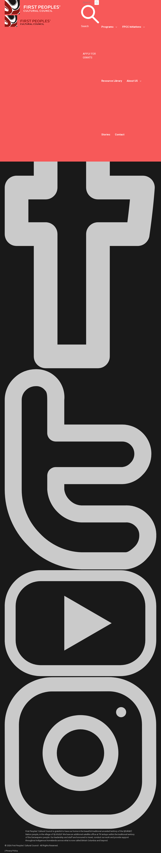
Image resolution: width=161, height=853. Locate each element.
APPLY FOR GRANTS (89, 55)
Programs (107, 26)
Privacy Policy (12, 851)
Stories (105, 134)
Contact (119, 134)
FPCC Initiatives (131, 26)
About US (132, 80)
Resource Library (111, 80)
